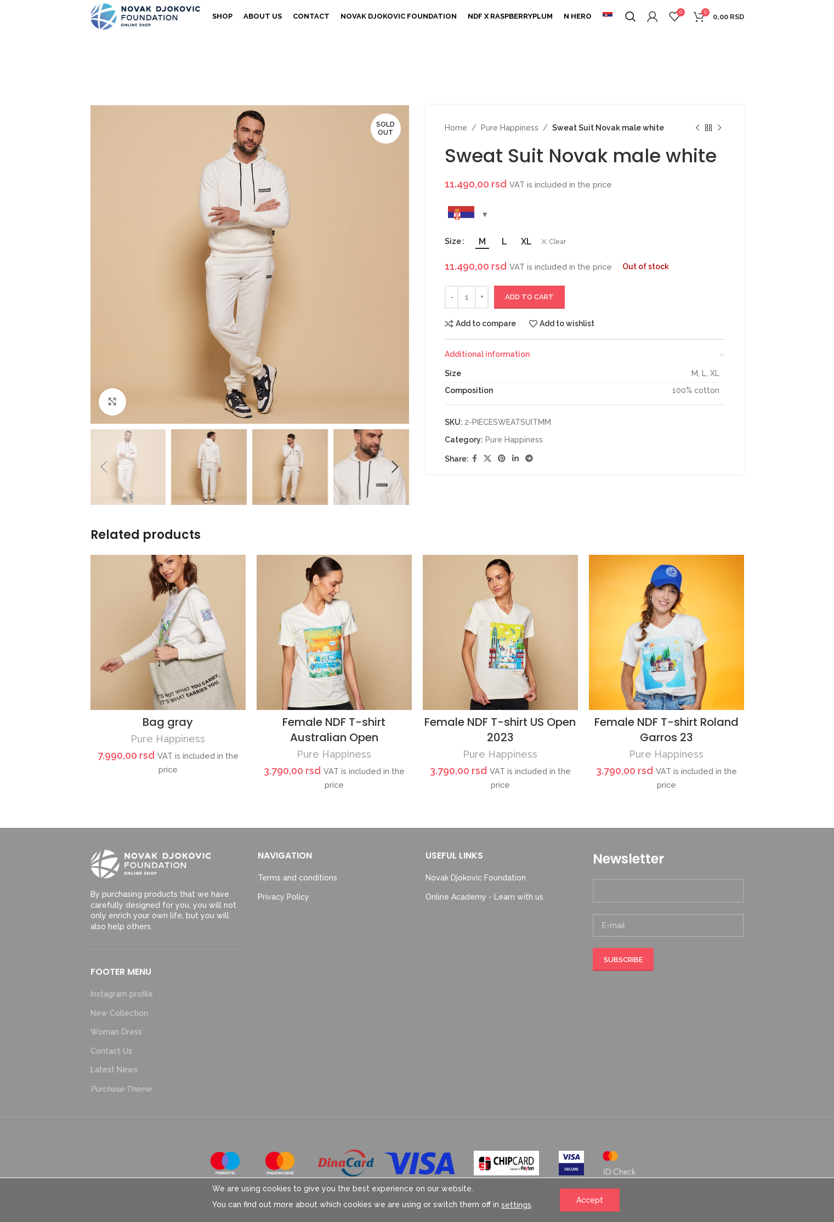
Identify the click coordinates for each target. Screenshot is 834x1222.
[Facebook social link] (474, 458)
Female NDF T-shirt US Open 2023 (500, 729)
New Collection (119, 1013)
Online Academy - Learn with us (484, 897)
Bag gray (168, 722)
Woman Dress (116, 1031)
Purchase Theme (120, 1088)
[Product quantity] (466, 297)
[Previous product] (697, 127)
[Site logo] (145, 16)
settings (516, 1205)
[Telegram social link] (529, 458)
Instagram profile (121, 994)
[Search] (631, 16)
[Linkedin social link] (515, 458)
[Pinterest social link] (502, 458)
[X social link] (487, 458)
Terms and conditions (297, 877)
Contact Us (111, 1051)
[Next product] (719, 127)
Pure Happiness (509, 127)
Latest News (114, 1069)
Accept (589, 1200)
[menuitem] (607, 16)
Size (453, 241)
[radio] (482, 241)
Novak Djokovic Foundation (475, 877)
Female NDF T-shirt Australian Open (333, 729)
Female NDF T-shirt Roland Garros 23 (666, 729)
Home (456, 127)
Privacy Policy (283, 897)
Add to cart (529, 297)
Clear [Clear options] (557, 242)
